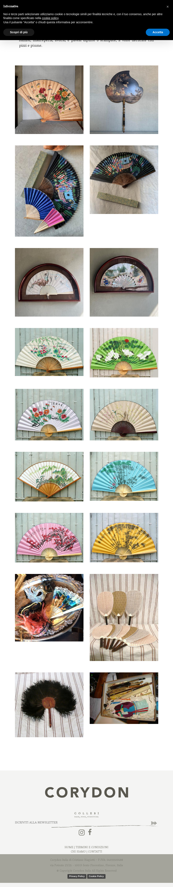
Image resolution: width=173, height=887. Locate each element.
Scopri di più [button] (19, 32)
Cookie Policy (96, 876)
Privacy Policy (77, 876)
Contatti (95, 852)
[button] (167, 6)
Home (69, 847)
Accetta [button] (157, 32)
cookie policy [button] (50, 18)
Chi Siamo (78, 852)
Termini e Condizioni (92, 847)
